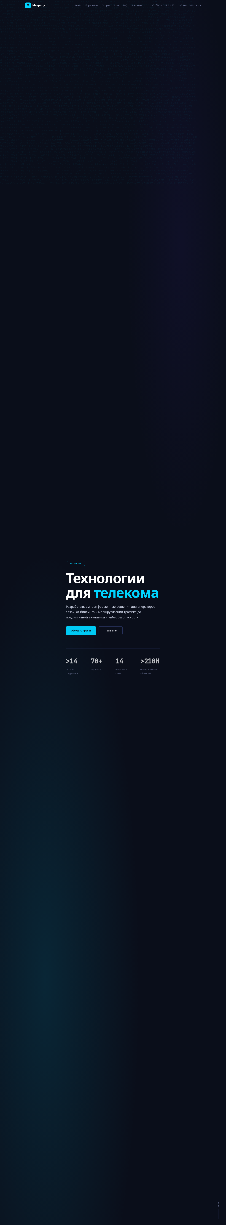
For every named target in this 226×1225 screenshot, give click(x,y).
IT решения (92, 5)
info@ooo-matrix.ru (189, 5)
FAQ (125, 5)
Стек (116, 5)
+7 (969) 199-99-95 (163, 5)
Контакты (137, 5)
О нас (78, 5)
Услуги (106, 5)
